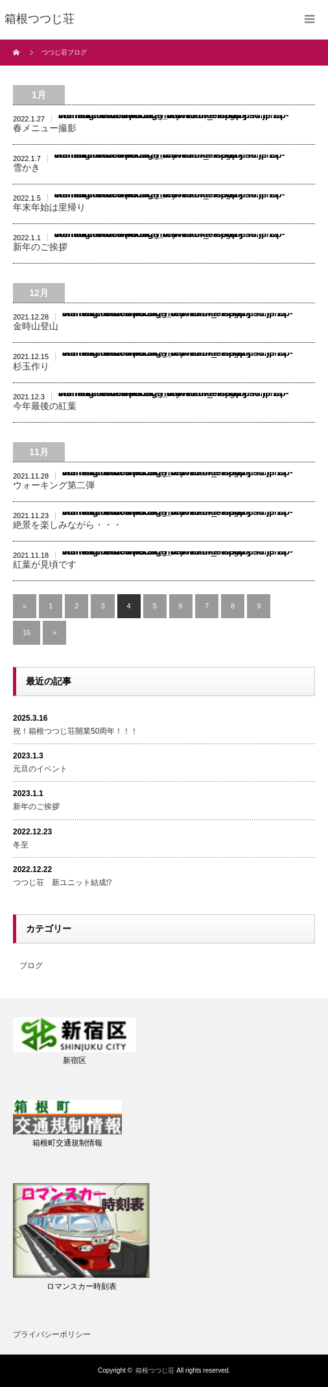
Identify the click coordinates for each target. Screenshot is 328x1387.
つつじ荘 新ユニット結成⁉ (62, 882)
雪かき (26, 167)
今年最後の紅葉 (44, 406)
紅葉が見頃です (44, 564)
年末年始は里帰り (49, 207)
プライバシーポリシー (52, 1334)
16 (26, 632)
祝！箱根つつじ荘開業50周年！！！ (75, 731)
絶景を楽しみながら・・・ (67, 524)
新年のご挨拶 (40, 247)
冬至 (21, 844)
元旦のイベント (40, 768)
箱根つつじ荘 (154, 1370)
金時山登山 (35, 326)
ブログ (31, 965)
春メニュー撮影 (44, 128)
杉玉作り (31, 366)
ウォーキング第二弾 (54, 485)
